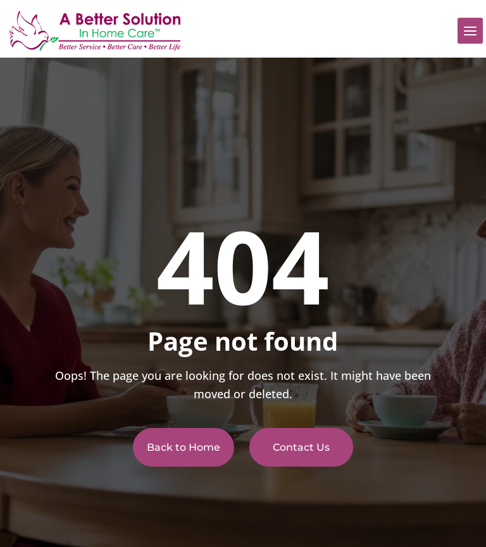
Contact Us (301, 447)
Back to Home (183, 447)
